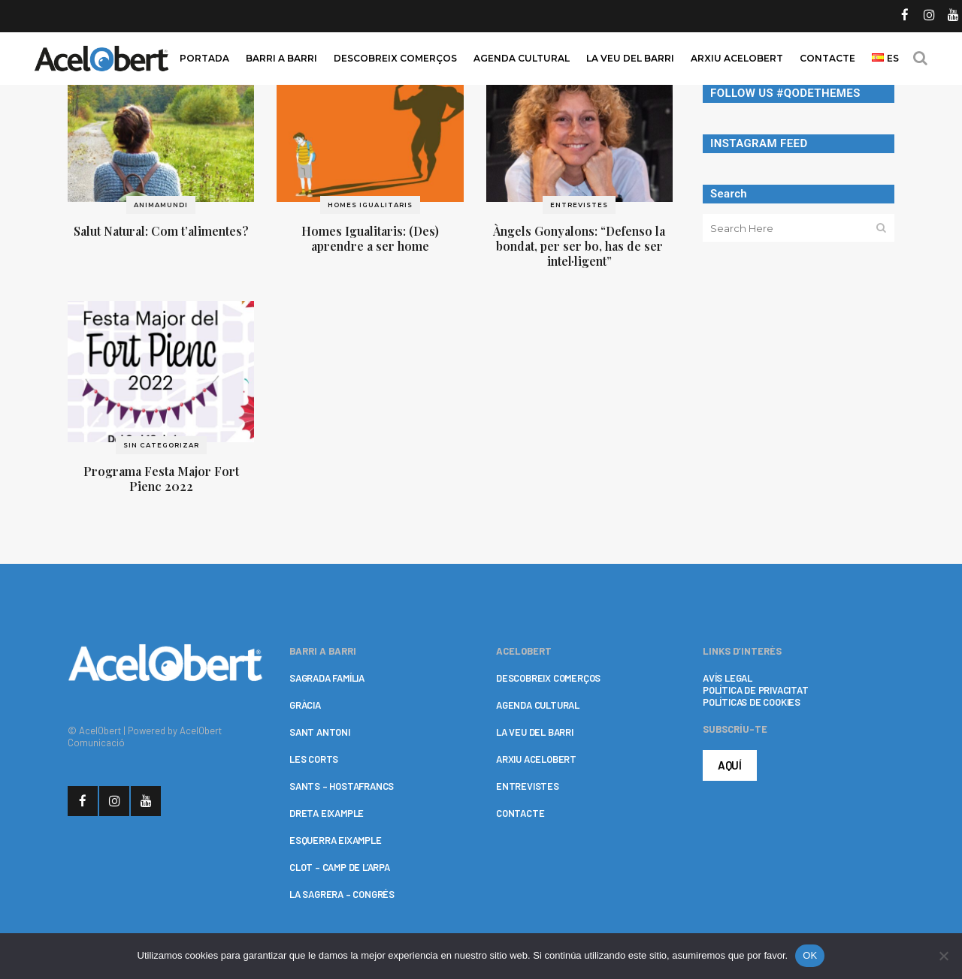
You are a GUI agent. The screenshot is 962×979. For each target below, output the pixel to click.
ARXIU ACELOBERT (536, 759)
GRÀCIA (305, 705)
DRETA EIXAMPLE (326, 813)
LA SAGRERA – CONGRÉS (342, 894)
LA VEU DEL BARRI (534, 732)
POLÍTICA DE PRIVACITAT (756, 690)
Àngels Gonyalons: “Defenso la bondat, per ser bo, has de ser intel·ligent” (579, 246)
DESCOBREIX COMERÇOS (548, 678)
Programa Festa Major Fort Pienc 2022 (161, 478)
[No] (943, 955)
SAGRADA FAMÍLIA (327, 678)
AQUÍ (730, 765)
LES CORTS (313, 759)
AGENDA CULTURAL (537, 705)
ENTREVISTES (527, 786)
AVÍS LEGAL (727, 678)
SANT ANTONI (319, 732)
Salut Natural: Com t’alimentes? (161, 231)
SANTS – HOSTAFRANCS (341, 786)
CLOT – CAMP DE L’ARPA (339, 867)
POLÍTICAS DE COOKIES (751, 702)
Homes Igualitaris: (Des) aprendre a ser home (370, 238)
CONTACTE (520, 813)
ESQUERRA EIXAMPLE (335, 840)
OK (810, 955)
